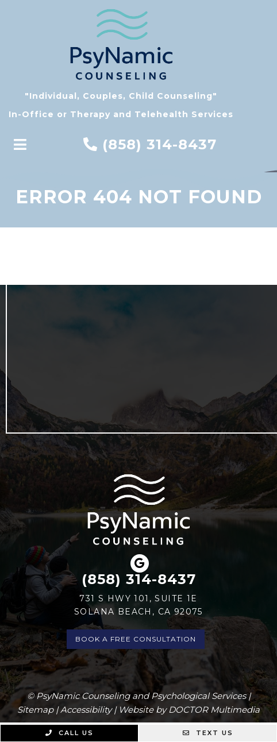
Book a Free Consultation (135, 639)
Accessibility (85, 709)
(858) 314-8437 (159, 144)
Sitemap (35, 709)
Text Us (208, 733)
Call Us (69, 733)
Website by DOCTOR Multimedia (189, 709)
